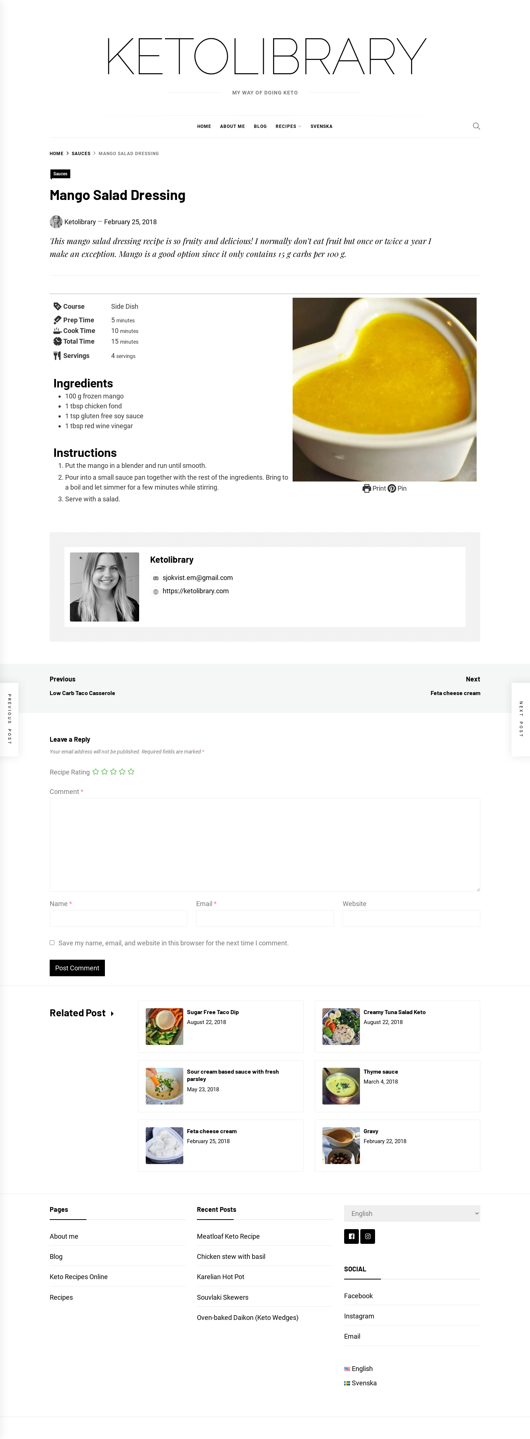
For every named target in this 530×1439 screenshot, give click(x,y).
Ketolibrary (265, 56)
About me (232, 126)
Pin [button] (397, 488)
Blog (260, 126)
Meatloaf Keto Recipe (228, 1236)
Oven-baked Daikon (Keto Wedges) (247, 1317)
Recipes (286, 126)
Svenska (322, 126)
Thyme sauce (381, 1071)
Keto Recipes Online (79, 1277)
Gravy (371, 1130)
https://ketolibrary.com (189, 591)
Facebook (358, 1296)
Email (206, 904)
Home (204, 126)
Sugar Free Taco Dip (213, 1011)
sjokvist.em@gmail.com (191, 577)
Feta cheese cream (212, 1130)
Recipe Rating (70, 772)
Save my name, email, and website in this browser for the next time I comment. (174, 943)
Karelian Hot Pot (220, 1277)
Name (61, 904)
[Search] (476, 126)
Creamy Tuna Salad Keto (395, 1011)
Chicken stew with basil (231, 1256)
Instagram (359, 1316)
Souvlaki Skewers (222, 1297)
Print (374, 488)
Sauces (60, 173)
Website (355, 904)
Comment (67, 791)
